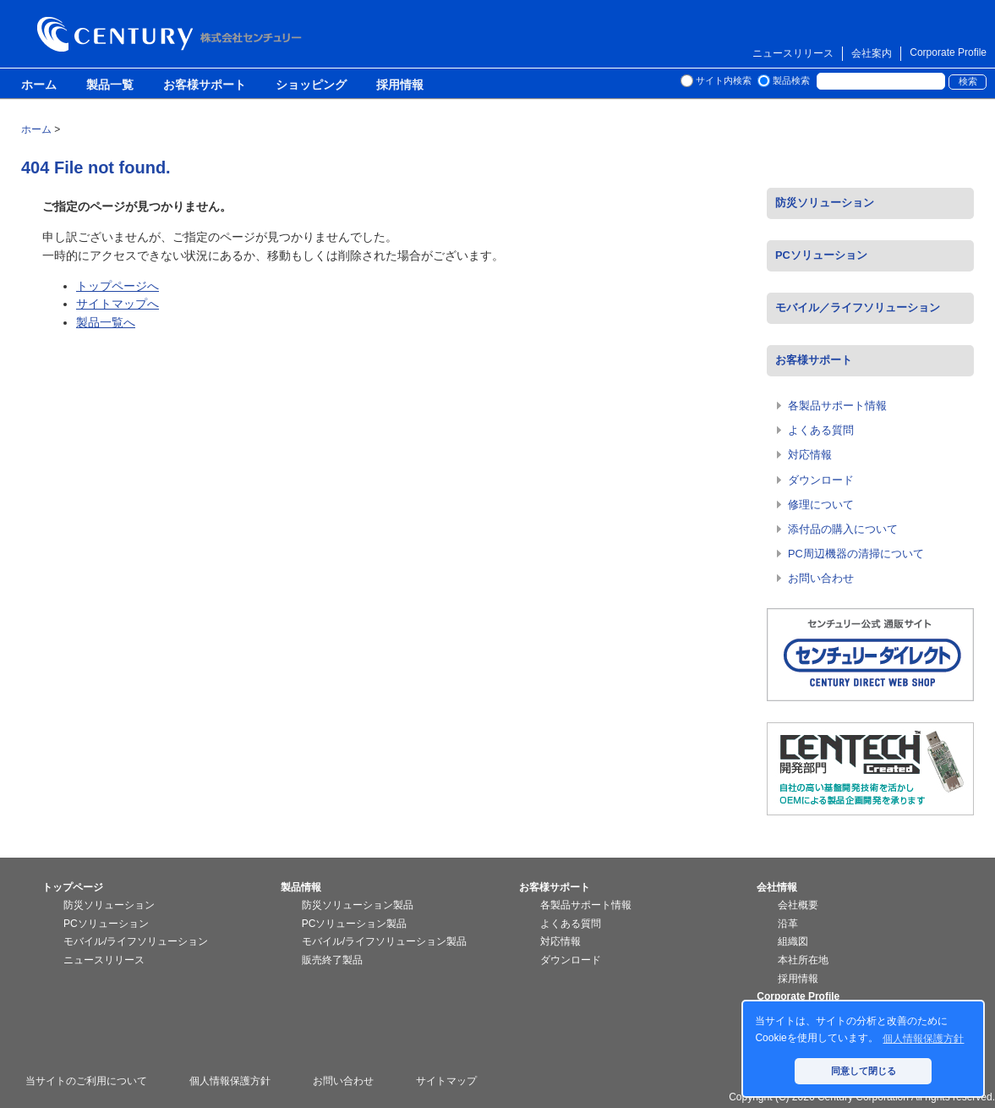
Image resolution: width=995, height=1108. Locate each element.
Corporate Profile (948, 52)
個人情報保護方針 (230, 1081)
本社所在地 (803, 960)
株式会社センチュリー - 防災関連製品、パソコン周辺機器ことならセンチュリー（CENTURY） (172, 34)
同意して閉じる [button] (863, 1071)
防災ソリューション (824, 202)
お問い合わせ (821, 578)
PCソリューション (821, 255)
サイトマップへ (117, 303)
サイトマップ (446, 1081)
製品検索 (791, 80)
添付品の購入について (843, 529)
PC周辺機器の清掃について (856, 553)
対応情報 (810, 454)
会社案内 (871, 53)
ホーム (39, 85)
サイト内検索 (724, 80)
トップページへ (117, 286)
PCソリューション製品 (354, 924)
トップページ (72, 887)
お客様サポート (204, 85)
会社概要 (798, 905)
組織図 (793, 941)
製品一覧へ (105, 322)
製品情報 (301, 887)
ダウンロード (821, 480)
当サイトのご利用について (86, 1081)
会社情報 (777, 887)
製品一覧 (110, 85)
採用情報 (400, 85)
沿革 (788, 924)
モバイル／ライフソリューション (857, 307)
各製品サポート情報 (837, 405)
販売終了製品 (332, 960)
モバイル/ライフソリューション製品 (384, 941)
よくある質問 (821, 430)
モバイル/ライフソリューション (135, 941)
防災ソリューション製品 (357, 905)
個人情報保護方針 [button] (923, 1039)
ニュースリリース (793, 53)
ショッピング (311, 85)
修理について (821, 504)
